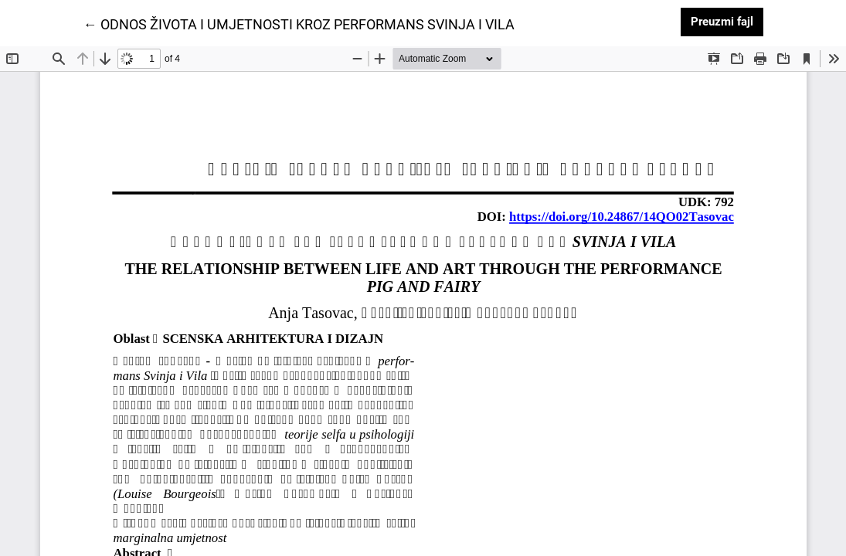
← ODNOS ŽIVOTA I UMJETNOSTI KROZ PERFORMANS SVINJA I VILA (299, 23)
